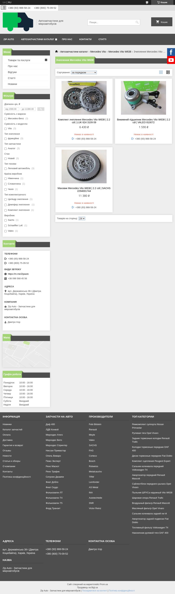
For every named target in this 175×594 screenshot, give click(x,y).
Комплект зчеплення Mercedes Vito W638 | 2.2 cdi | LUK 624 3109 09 (84, 121)
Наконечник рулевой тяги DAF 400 (150, 533)
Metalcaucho (95, 471)
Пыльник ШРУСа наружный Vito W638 (152, 492)
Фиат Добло (52, 482)
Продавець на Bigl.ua (87, 587)
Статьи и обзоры (11, 461)
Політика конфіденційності (17, 476)
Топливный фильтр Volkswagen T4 (150, 527)
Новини (12, 83)
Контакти (85, 39)
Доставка (7, 440)
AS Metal (93, 487)
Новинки (7, 424)
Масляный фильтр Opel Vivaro (148, 508)
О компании (9, 466)
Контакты (7, 471)
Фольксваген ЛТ (54, 492)
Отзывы (7, 450)
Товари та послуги (19, 60)
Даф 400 (50, 424)
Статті (102, 39)
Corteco (93, 455)
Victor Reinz (95, 508)
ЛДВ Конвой (52, 429)
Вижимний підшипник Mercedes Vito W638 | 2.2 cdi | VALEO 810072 (143, 121)
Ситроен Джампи (55, 476)
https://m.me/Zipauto (18, 274)
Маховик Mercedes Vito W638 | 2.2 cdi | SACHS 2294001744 (84, 189)
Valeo (92, 440)
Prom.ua (104, 584)
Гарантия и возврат (13, 445)
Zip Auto (9, 39)
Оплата (7, 434)
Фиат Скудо (52, 487)
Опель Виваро (53, 455)
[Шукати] (137, 22)
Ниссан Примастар (56, 450)
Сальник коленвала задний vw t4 (149, 513)
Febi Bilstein (95, 424)
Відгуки (12, 72)
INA (91, 492)
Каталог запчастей (12, 429)
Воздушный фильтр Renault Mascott (151, 503)
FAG (91, 450)
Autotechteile (95, 497)
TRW (91, 476)
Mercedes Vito (98, 51)
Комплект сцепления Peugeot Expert (151, 461)
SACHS (93, 445)
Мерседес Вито (54, 440)
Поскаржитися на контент (94, 590)
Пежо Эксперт (53, 461)
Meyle (92, 434)
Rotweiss (93, 466)
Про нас (67, 39)
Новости (7, 455)
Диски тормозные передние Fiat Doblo (152, 455)
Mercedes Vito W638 (120, 51)
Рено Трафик (53, 471)
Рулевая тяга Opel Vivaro (145, 433)
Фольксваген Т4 (54, 497)
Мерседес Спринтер (56, 445)
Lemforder (94, 482)
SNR (91, 503)
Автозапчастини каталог (37, 39)
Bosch (92, 461)
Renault (93, 429)
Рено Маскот (52, 466)
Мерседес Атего (54, 434)
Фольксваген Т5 (54, 503)
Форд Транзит (53, 508)
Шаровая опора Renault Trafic (147, 497)
